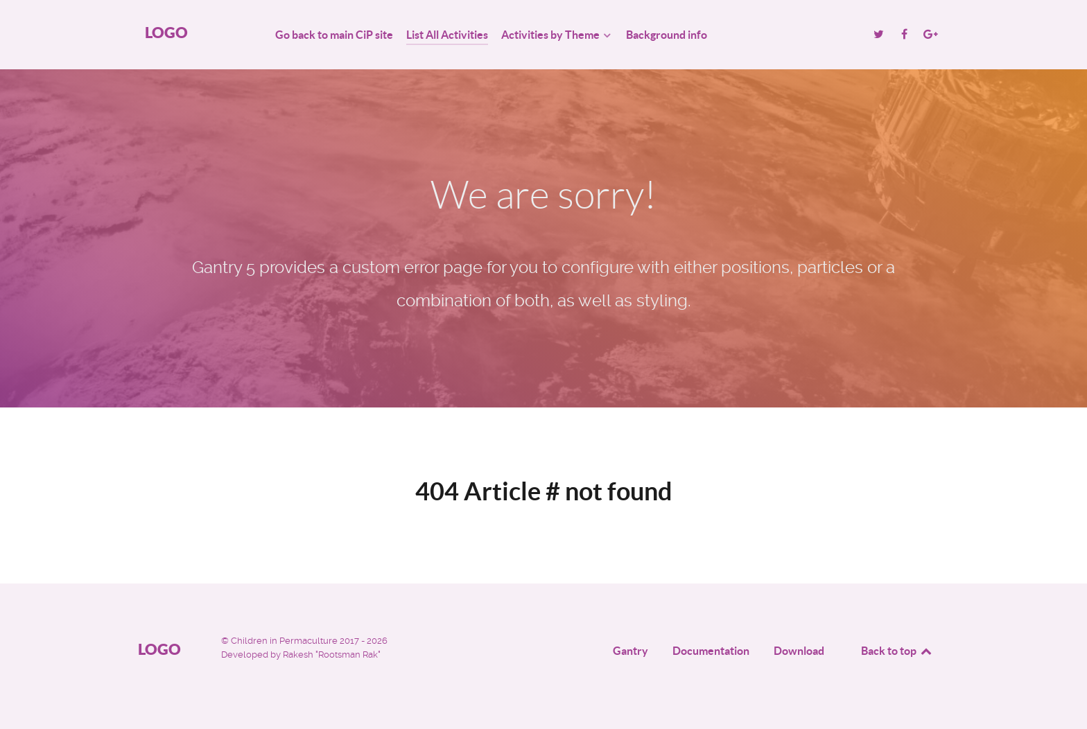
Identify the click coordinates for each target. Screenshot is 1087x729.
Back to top (897, 650)
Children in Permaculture (285, 640)
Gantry (630, 650)
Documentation (710, 650)
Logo (166, 32)
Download (799, 650)
